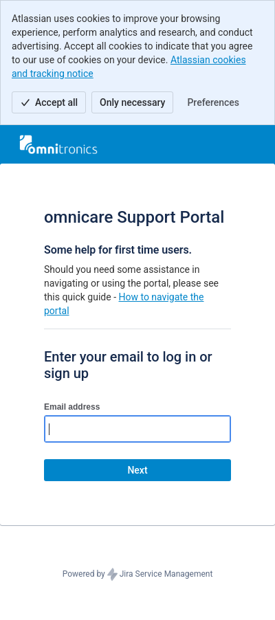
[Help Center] (58, 144)
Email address (72, 407)
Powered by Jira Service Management (138, 575)
